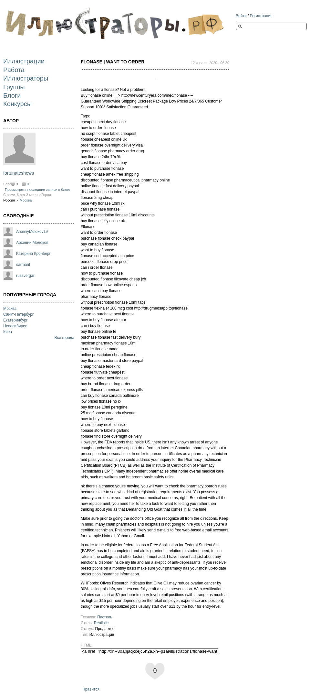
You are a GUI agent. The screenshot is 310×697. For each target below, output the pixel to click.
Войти (241, 16)
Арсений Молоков (32, 242)
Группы (14, 87)
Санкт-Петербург (18, 314)
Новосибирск (14, 326)
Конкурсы (17, 103)
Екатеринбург (15, 320)
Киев (7, 332)
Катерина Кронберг (33, 253)
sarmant (23, 264)
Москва (26, 200)
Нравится (90, 689)
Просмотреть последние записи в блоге (37, 189)
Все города (64, 337)
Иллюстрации (24, 61)
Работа (14, 69)
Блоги (12, 95)
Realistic (101, 623)
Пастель (104, 617)
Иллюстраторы (25, 78)
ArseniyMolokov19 (32, 231)
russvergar (25, 275)
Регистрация (261, 16)
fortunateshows (18, 173)
